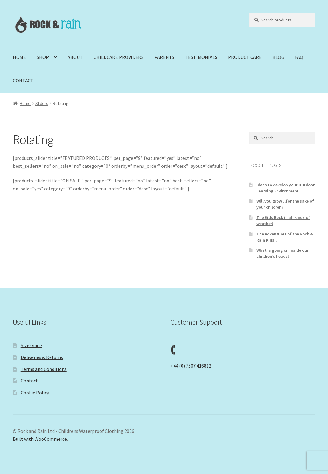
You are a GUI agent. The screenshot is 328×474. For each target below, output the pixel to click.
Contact (29, 381)
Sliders (41, 103)
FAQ (299, 57)
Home (25, 103)
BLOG (278, 57)
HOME (19, 57)
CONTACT (23, 80)
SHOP (43, 57)
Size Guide (31, 345)
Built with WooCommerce (40, 439)
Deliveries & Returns (42, 357)
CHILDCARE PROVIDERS (119, 57)
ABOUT (75, 57)
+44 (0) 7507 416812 (191, 366)
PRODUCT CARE (245, 57)
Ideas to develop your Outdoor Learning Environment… (285, 188)
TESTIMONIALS (201, 57)
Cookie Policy (35, 393)
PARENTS (164, 57)
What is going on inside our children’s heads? (282, 253)
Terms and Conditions (44, 369)
